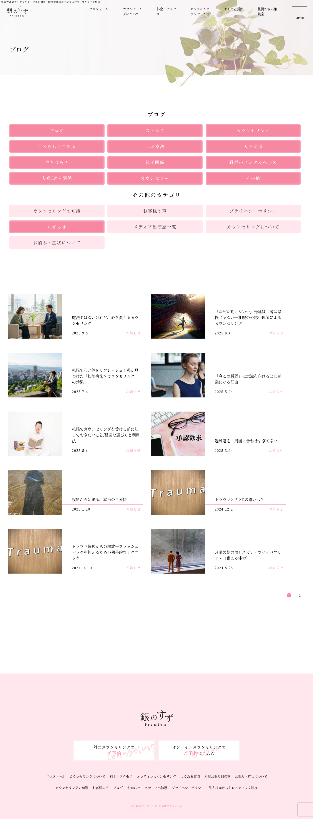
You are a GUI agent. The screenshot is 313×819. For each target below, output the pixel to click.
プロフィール (99, 9)
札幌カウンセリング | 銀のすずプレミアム (157, 806)
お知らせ (133, 787)
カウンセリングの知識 (71, 787)
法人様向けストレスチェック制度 (233, 787)
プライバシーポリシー (188, 787)
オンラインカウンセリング (200, 11)
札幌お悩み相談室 (267, 11)
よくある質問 (233, 9)
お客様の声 (100, 787)
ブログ (118, 787)
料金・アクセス (166, 11)
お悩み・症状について (251, 776)
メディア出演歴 (156, 787)
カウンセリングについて (132, 11)
